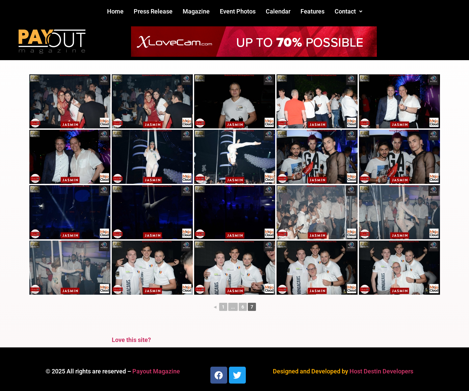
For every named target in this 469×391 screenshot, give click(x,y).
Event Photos (238, 11)
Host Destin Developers (381, 371)
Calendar (278, 11)
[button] (348, 11)
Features (312, 11)
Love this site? (131, 339)
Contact (348, 11)
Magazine (196, 11)
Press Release (153, 11)
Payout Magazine (156, 371)
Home (115, 11)
